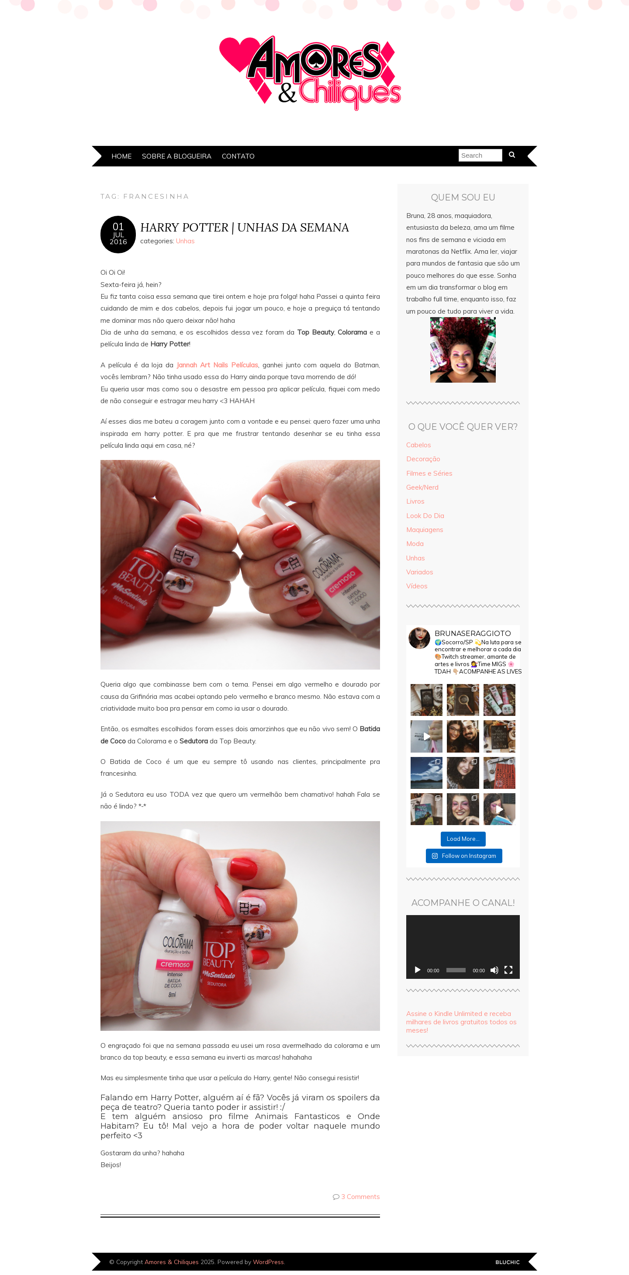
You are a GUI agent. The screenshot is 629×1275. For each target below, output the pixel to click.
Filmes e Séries (429, 473)
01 (118, 227)
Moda (415, 543)
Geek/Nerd (422, 487)
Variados (419, 572)
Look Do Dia (425, 515)
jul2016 (118, 238)
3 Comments (360, 1196)
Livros (415, 501)
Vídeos (417, 586)
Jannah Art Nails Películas (217, 365)
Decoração (423, 459)
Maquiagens (424, 529)
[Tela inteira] (508, 970)
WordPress (268, 1261)
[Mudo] (494, 970)
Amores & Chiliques (172, 1261)
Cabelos (418, 445)
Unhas (185, 241)
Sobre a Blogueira (176, 156)
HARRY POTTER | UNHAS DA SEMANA (244, 227)
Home (121, 156)
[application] (463, 947)
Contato (238, 156)
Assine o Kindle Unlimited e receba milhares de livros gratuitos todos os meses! (461, 1021)
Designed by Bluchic (508, 1262)
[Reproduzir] (417, 970)
